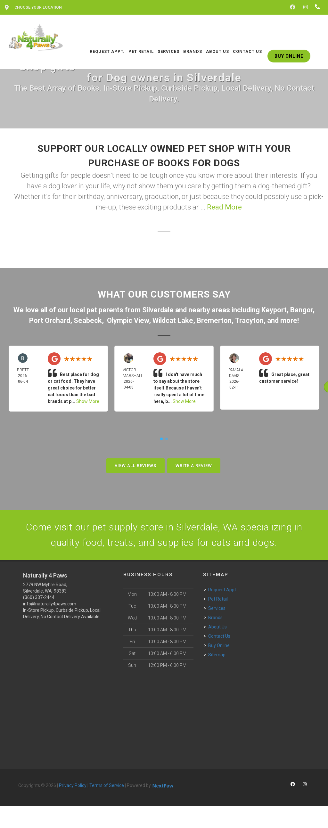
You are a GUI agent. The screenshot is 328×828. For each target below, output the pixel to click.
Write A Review (194, 465)
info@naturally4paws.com (49, 603)
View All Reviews (135, 465)
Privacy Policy (72, 785)
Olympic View (128, 320)
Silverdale (158, 310)
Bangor (301, 310)
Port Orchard (49, 320)
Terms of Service (106, 785)
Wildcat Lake (172, 320)
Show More (87, 401)
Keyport (274, 310)
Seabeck (88, 320)
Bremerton (214, 320)
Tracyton (249, 320)
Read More (224, 207)
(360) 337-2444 (38, 597)
